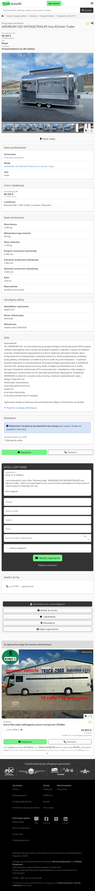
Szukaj (87, 10)
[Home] (16, 16)
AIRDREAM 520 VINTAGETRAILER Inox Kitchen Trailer (29, 166)
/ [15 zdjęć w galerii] (88, 716)
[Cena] (77, 732)
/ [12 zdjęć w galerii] (88, 130)
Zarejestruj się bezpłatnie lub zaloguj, (40, 426)
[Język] (87, 3)
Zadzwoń (71, 452)
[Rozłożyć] (47, 753)
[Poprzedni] (4, 92)
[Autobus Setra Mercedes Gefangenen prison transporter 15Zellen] (47, 684)
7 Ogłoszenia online (13, 440)
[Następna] (90, 92)
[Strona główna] (3, 16)
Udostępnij (47, 622)
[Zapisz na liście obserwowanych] (88, 24)
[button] (92, 3)
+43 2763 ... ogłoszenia (19, 586)
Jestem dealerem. (17, 548)
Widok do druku (47, 610)
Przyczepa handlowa (13, 157)
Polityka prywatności (47, 565)
